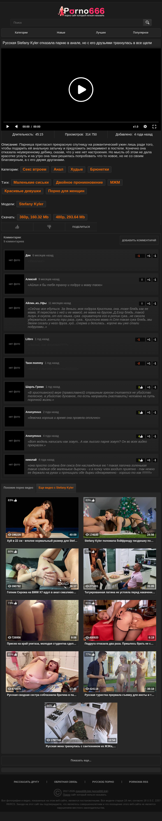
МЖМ (115, 182)
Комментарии (12, 237)
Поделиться (81, 227)
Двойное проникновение (79, 182)
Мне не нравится (49, 227)
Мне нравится (17, 227)
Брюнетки (99, 169)
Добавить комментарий (139, 240)
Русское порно (103, 781)
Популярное (140, 32)
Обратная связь (65, 781)
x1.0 (135, 126)
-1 (155, 255)
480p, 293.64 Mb (70, 217)
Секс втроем (34, 169)
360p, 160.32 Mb (34, 217)
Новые (61, 32)
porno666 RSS (138, 781)
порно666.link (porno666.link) (92, 791)
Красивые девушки (23, 191)
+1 (148, 255)
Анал (58, 169)
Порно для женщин (66, 191)
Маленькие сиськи (31, 182)
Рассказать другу (26, 781)
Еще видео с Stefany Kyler (56, 487)
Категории (21, 32)
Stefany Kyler (31, 204)
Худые (77, 169)
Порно (66, 794)
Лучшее (101, 32)
